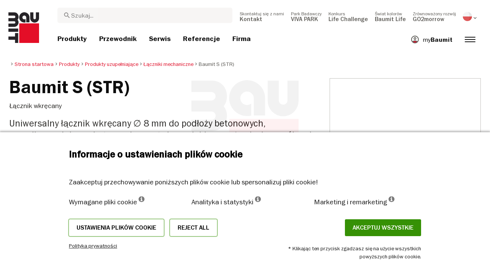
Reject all (193, 228)
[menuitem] (261, 16)
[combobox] (144, 15)
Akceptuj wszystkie (383, 228)
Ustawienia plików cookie (116, 228)
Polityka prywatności (93, 245)
